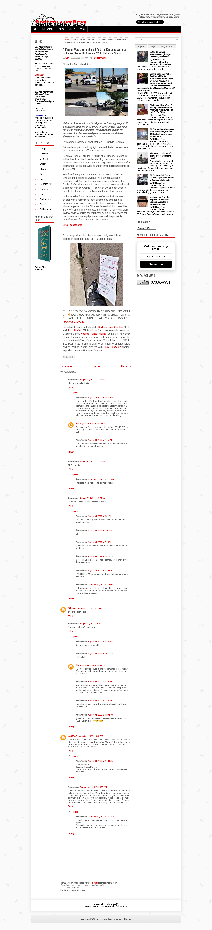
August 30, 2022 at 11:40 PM (92, 461)
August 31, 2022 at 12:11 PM (100, 653)
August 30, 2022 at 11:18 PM (92, 380)
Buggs (43, 149)
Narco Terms (48, 29)
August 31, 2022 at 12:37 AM (93, 498)
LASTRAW (72, 736)
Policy (82, 29)
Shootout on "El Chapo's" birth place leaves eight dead (161, 155)
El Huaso (44, 159)
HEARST (43, 169)
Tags (153, 46)
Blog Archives (167, 46)
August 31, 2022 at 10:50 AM (100, 641)
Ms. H (42, 194)
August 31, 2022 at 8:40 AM (100, 542)
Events (61, 29)
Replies (74, 392)
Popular (141, 46)
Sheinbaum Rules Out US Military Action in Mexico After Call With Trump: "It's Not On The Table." (161, 108)
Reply (70, 387)
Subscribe (156, 264)
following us (121, 906)
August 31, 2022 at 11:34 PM (100, 715)
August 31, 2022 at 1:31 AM (100, 516)
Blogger (127, 919)
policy (42, 132)
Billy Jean (72, 608)
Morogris (44, 189)
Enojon (43, 164)
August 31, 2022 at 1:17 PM (100, 682)
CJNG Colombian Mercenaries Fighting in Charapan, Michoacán (160, 54)
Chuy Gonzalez (112, 346)
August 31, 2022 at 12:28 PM (100, 556)
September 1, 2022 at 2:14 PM (101, 584)
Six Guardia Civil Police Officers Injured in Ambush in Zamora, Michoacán (162, 177)
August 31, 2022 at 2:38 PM (100, 700)
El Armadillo (45, 154)
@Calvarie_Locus (73, 321)
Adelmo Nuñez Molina (93, 333)
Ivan (41, 179)
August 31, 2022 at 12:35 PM (92, 423)
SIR (77, 423)
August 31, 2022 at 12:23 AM (100, 397)
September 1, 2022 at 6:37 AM (93, 787)
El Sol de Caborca (73, 224)
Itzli (41, 174)
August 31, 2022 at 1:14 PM (100, 570)
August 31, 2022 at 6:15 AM (89, 608)
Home (35, 29)
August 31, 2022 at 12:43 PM (92, 665)
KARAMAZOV (46, 184)
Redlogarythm (46, 199)
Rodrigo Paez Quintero (111, 327)
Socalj (43, 204)
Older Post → (126, 366)
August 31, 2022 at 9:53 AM (90, 736)
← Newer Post (67, 366)
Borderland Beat (104, 919)
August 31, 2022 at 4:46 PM (100, 440)
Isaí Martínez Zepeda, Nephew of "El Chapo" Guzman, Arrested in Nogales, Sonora (160, 200)
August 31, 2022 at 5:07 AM (100, 530)
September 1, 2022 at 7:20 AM (101, 479)
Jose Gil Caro (75, 330)
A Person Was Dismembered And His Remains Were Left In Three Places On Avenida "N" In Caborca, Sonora (96, 51)
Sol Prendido (46, 209)
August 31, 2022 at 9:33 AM (92, 623)
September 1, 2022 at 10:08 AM (102, 817)
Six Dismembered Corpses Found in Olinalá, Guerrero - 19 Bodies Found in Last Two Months (162, 133)
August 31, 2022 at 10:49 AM (100, 761)
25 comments (100, 58)
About (72, 29)
